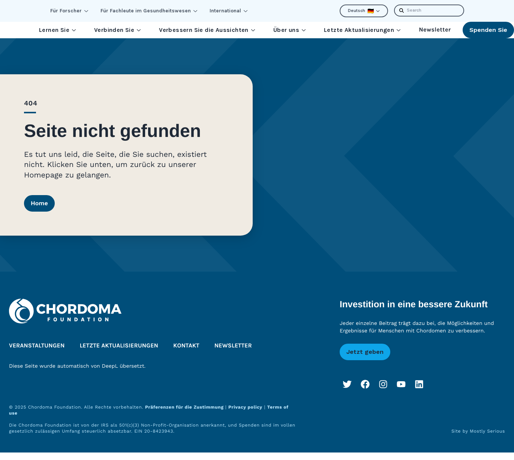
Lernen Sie (57, 29)
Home (39, 203)
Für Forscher (69, 11)
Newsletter (435, 29)
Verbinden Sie (117, 29)
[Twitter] (347, 384)
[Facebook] (365, 384)
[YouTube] (401, 384)
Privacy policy (245, 407)
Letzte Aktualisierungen (362, 29)
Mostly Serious (487, 431)
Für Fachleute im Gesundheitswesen (149, 11)
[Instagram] (383, 384)
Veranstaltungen (36, 345)
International (229, 11)
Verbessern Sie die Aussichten (207, 29)
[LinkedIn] (419, 384)
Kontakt (186, 345)
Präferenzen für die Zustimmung (185, 407)
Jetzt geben (365, 351)
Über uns (289, 29)
